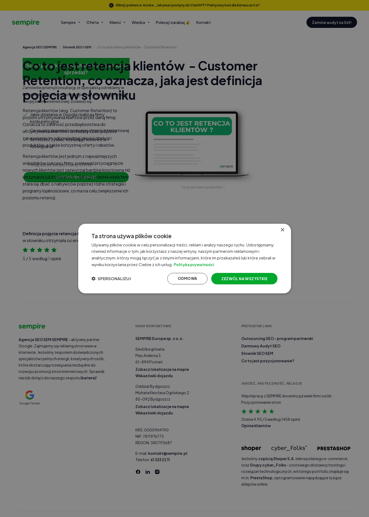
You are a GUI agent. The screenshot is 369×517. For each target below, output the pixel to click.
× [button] (282, 229)
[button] (112, 278)
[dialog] (184, 258)
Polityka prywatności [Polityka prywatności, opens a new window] (200, 264)
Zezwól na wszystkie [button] (242, 278)
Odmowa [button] (185, 278)
